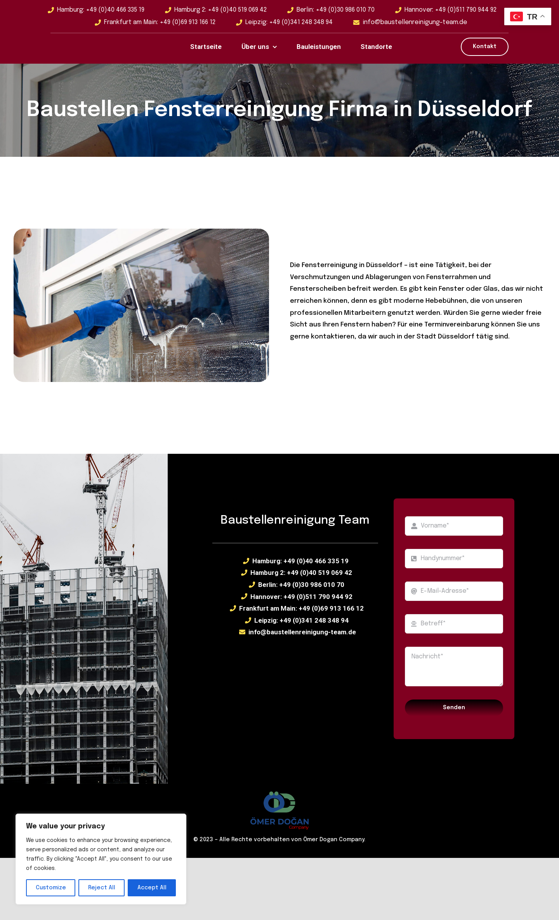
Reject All (101, 887)
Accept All (152, 887)
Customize (51, 887)
